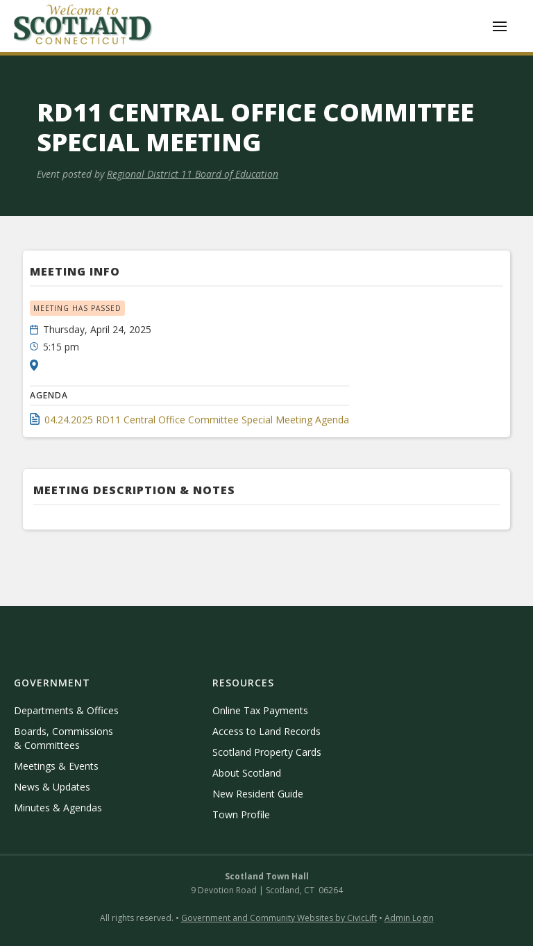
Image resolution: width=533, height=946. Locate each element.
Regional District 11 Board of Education (192, 173)
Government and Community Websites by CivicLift (279, 918)
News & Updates (52, 786)
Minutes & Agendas (58, 807)
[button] (499, 26)
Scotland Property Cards (266, 752)
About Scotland (246, 772)
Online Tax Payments (260, 710)
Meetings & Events (56, 765)
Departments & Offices (66, 710)
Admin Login (409, 918)
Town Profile (241, 814)
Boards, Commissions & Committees (63, 738)
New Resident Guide (257, 793)
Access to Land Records (266, 731)
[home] (83, 26)
